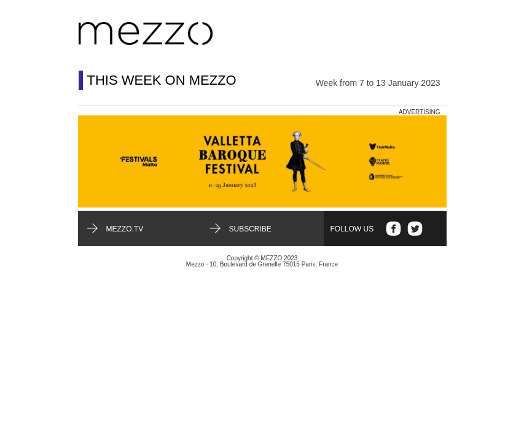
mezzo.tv (125, 229)
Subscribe (250, 229)
